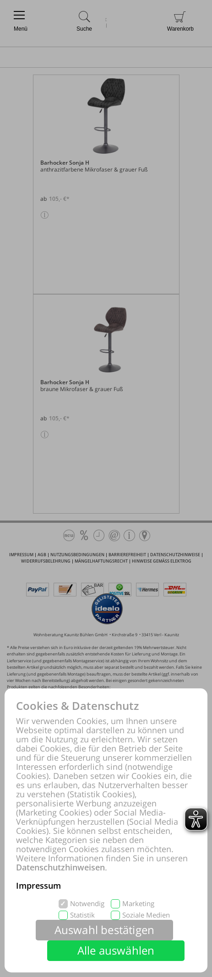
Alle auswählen (116, 950)
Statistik (82, 915)
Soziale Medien (146, 915)
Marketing (138, 903)
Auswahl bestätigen (104, 929)
